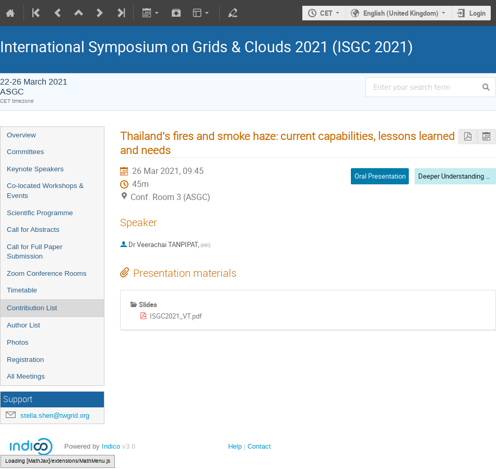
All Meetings (26, 376)
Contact (259, 446)
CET (326, 13)
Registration (25, 360)
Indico (111, 446)
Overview (21, 135)
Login (477, 13)
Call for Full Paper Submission (35, 252)
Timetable (22, 290)
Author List (23, 325)
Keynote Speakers (35, 169)
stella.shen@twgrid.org (54, 415)
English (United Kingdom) (401, 13)
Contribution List (32, 308)
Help (235, 446)
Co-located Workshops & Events (45, 191)
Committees (25, 152)
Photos (18, 342)
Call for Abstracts (33, 229)
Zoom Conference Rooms (47, 273)
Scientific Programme (40, 213)
